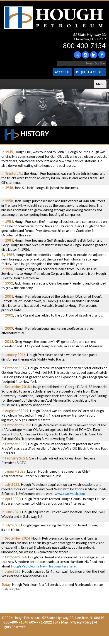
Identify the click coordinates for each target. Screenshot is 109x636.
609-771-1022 (40, 622)
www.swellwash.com (70, 494)
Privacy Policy (80, 622)
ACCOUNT (62, 72)
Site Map (61, 622)
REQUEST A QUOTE (89, 72)
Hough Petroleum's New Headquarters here (43, 566)
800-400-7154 (84, 45)
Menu (100, 84)
